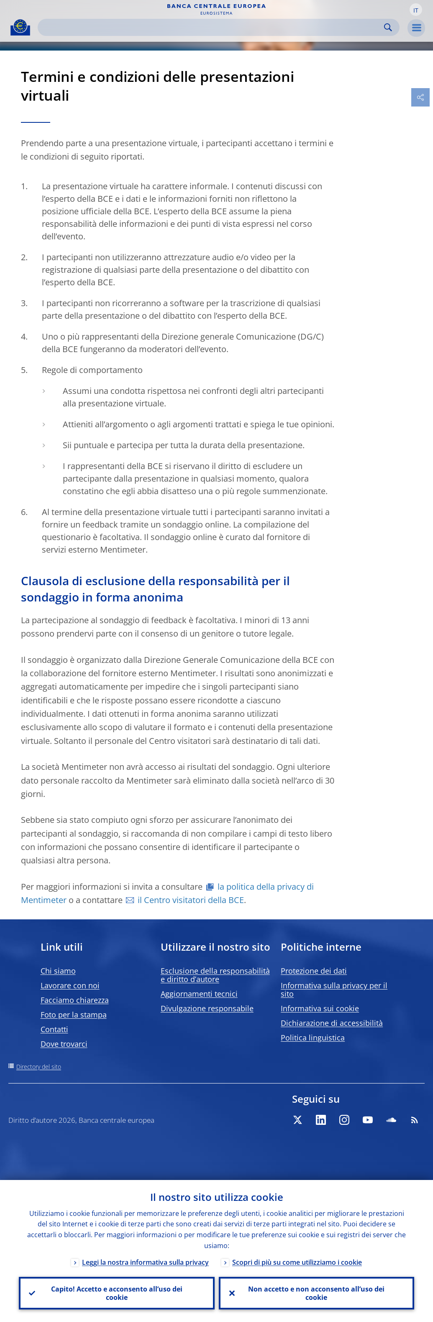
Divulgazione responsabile (207, 1008)
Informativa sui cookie (320, 1008)
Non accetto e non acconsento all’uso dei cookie (316, 1293)
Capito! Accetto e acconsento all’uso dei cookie (116, 1293)
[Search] (212, 27)
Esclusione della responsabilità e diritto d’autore (215, 975)
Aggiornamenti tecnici (199, 994)
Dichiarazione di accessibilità (332, 1023)
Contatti (54, 1029)
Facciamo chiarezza (75, 1000)
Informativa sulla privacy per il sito (334, 989)
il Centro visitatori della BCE (191, 900)
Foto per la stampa (74, 1015)
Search (388, 27)
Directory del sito (38, 1067)
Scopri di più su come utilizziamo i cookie (297, 1262)
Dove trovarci (64, 1044)
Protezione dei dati (314, 971)
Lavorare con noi (70, 985)
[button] (416, 9)
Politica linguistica (313, 1038)
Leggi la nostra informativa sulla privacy (145, 1262)
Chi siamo (58, 971)
